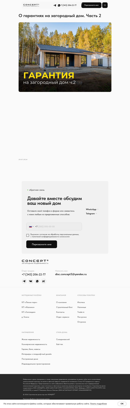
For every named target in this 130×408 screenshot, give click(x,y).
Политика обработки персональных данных (36, 395)
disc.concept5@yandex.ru (71, 271)
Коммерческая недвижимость (34, 341)
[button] (91, 5)
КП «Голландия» (29, 309)
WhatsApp (91, 206)
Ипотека (81, 299)
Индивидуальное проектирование (36, 360)
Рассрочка (82, 314)
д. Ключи (25, 314)
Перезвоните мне (41, 241)
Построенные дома (30, 356)
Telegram (90, 210)
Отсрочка (81, 319)
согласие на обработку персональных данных (59, 231)
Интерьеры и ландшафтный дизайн (37, 351)
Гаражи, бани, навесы (31, 346)
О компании (61, 299)
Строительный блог (64, 304)
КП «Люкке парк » (29, 299)
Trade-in (80, 309)
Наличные (81, 304)
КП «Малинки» (28, 304)
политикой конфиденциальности (45, 233)
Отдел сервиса (62, 314)
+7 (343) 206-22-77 (68, 5)
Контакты (60, 309)
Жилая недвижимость (31, 336)
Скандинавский (63, 336)
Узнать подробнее (98, 403)
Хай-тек (59, 341)
